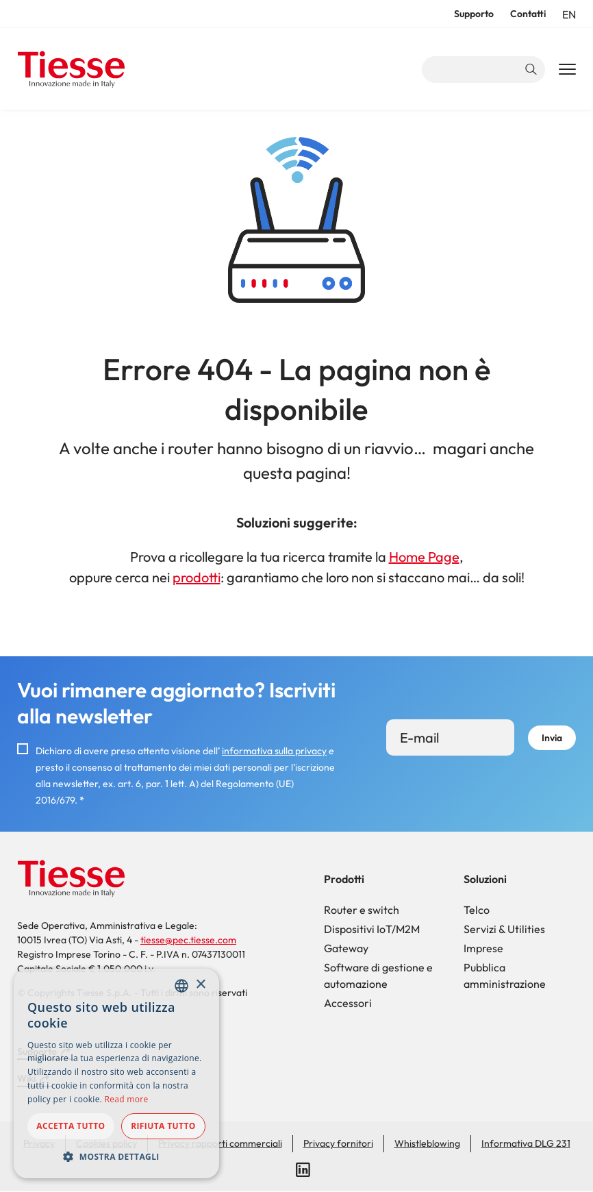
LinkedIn (303, 1170)
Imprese (483, 948)
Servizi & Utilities (504, 929)
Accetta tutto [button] (70, 1126)
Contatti (528, 14)
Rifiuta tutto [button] (163, 1126)
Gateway (346, 948)
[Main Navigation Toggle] (567, 70)
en (569, 14)
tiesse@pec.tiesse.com (188, 940)
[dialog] (116, 1073)
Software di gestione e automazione (378, 975)
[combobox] (181, 986)
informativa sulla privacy (274, 751)
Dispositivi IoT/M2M (372, 929)
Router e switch (361, 910)
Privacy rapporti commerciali (220, 1143)
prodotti (196, 577)
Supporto (474, 14)
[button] (116, 1156)
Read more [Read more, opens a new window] (127, 1099)
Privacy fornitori (338, 1143)
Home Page (424, 556)
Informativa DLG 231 (525, 1143)
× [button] (200, 985)
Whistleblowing (427, 1143)
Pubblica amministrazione (505, 975)
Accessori (348, 1003)
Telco (477, 910)
